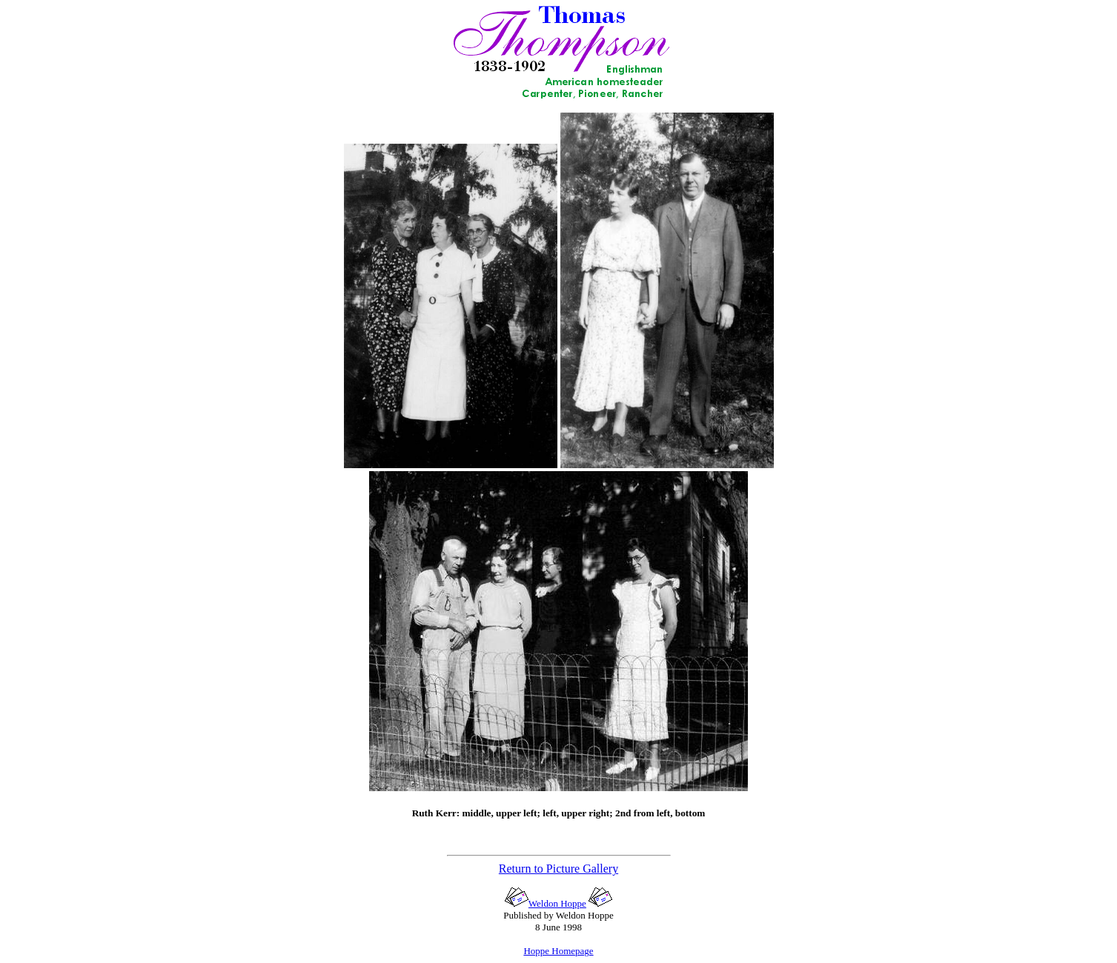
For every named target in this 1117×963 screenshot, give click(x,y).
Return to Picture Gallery (558, 868)
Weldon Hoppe (545, 903)
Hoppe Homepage (558, 950)
